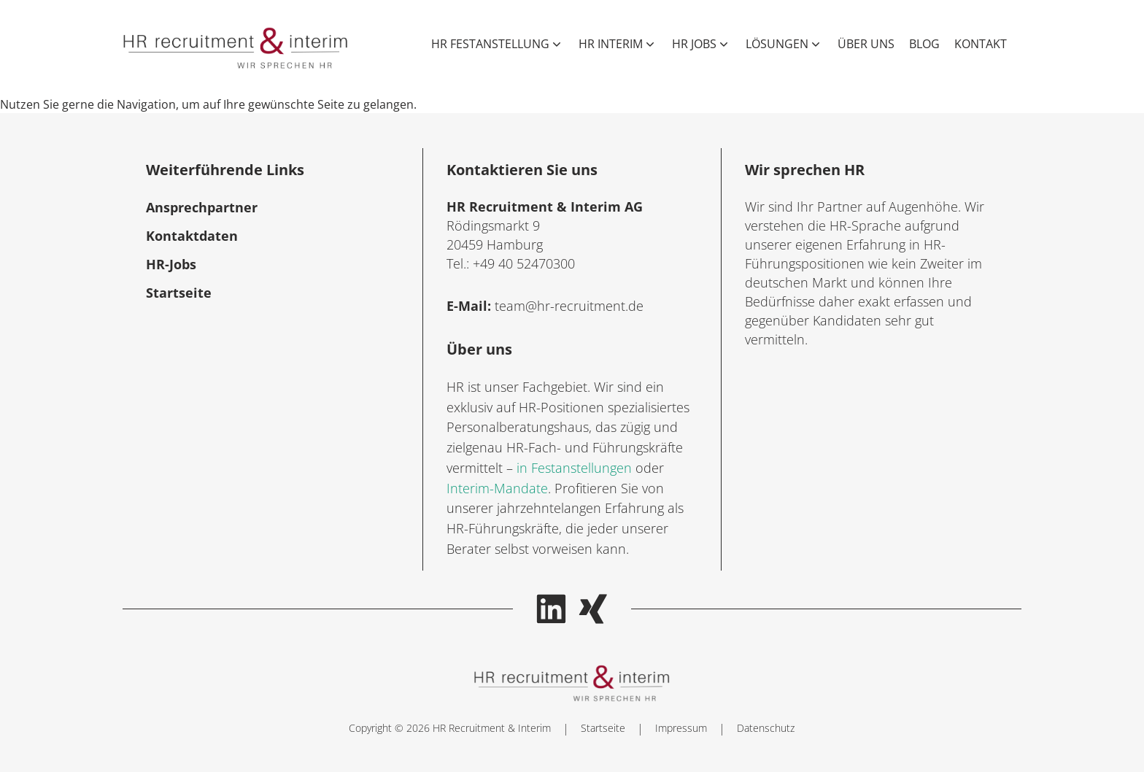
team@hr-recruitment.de (569, 305)
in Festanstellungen (574, 467)
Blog (924, 44)
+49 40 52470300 (524, 263)
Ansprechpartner (202, 207)
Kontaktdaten (192, 235)
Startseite (179, 292)
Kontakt (980, 44)
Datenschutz (766, 728)
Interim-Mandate (497, 488)
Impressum (681, 728)
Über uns (866, 44)
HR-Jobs (171, 264)
